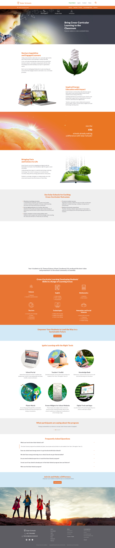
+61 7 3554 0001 (30, 533)
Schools (95, 7)
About (70, 7)
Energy (85, 532)
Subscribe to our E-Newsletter (73, 545)
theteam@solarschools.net (31, 536)
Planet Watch (72, 3)
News (89, 3)
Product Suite (69, 532)
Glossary (52, 540)
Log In (78, 3)
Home (52, 529)
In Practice (69, 534)
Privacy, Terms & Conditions (41, 545)
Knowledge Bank (88, 7)
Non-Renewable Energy (88, 535)
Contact (84, 3)
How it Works (69, 530)
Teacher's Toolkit (77, 7)
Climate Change (87, 530)
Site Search (53, 538)
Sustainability (86, 537)
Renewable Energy (87, 534)
